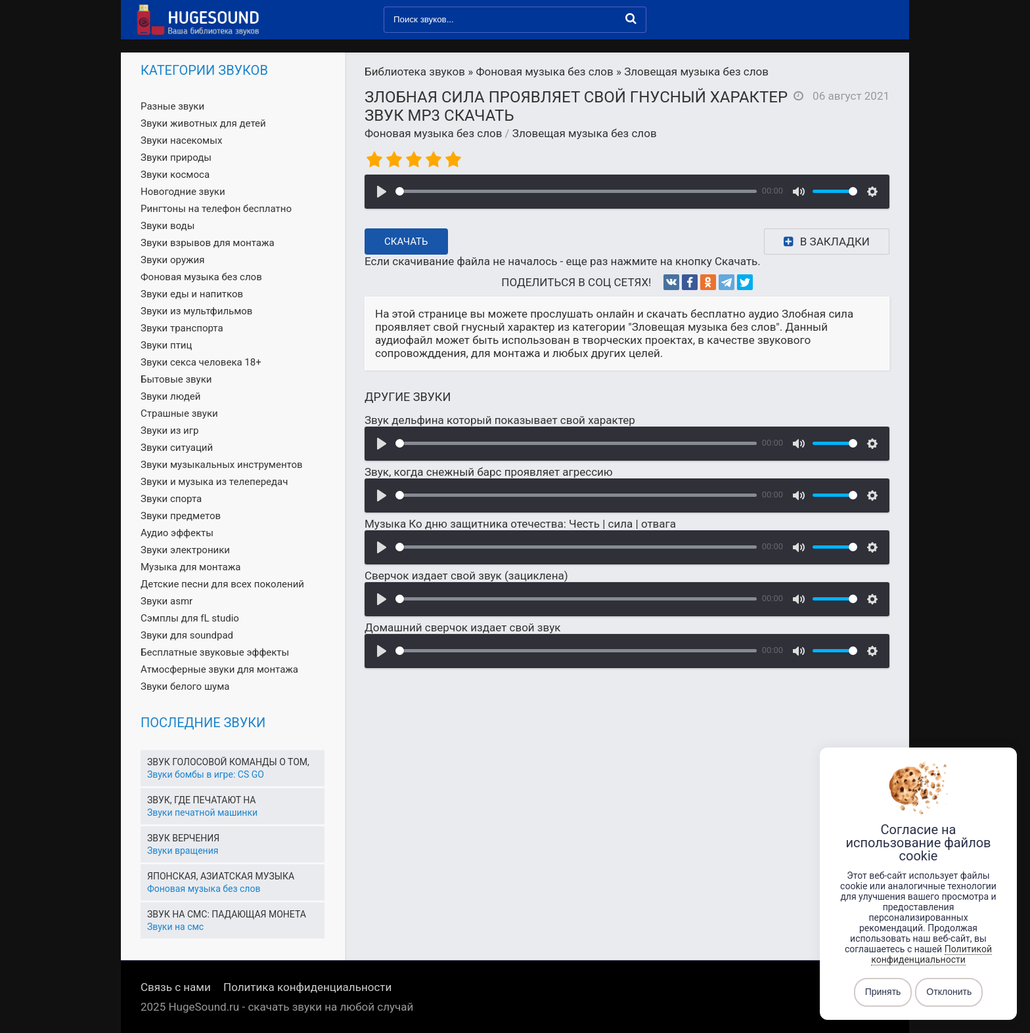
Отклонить (949, 992)
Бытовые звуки (176, 379)
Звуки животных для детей (203, 123)
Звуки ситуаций (177, 447)
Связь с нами (176, 987)
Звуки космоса (175, 174)
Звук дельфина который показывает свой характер (500, 420)
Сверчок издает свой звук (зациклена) (466, 575)
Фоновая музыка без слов (433, 133)
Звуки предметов (181, 516)
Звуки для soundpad (187, 635)
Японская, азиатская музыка (220, 876)
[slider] (576, 191)
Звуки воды (167, 226)
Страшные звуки (179, 413)
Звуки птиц (166, 345)
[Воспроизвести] (381, 191)
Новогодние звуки (183, 192)
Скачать (406, 241)
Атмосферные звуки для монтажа (219, 669)
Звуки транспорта (182, 328)
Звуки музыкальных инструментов (222, 465)
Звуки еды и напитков (192, 294)
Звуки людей (170, 396)
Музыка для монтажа (190, 567)
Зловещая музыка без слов (584, 133)
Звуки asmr (166, 601)
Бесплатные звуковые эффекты (215, 652)
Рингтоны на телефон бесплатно (216, 209)
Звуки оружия (172, 260)
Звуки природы (176, 157)
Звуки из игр (169, 430)
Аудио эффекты (177, 533)
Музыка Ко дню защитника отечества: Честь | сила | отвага (520, 523)
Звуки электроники (185, 550)
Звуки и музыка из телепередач (214, 482)
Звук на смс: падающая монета (226, 914)
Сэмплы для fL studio (190, 618)
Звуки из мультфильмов (196, 311)
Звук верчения (183, 838)
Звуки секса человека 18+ (201, 362)
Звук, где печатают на (201, 800)
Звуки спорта (171, 499)
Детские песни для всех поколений (222, 584)
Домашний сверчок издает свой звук (462, 627)
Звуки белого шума (185, 686)
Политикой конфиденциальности (931, 954)
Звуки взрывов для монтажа (208, 243)
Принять (883, 992)
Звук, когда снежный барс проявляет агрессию (489, 471)
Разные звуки (172, 106)
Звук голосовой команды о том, (228, 762)
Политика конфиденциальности (307, 987)
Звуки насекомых (181, 140)
